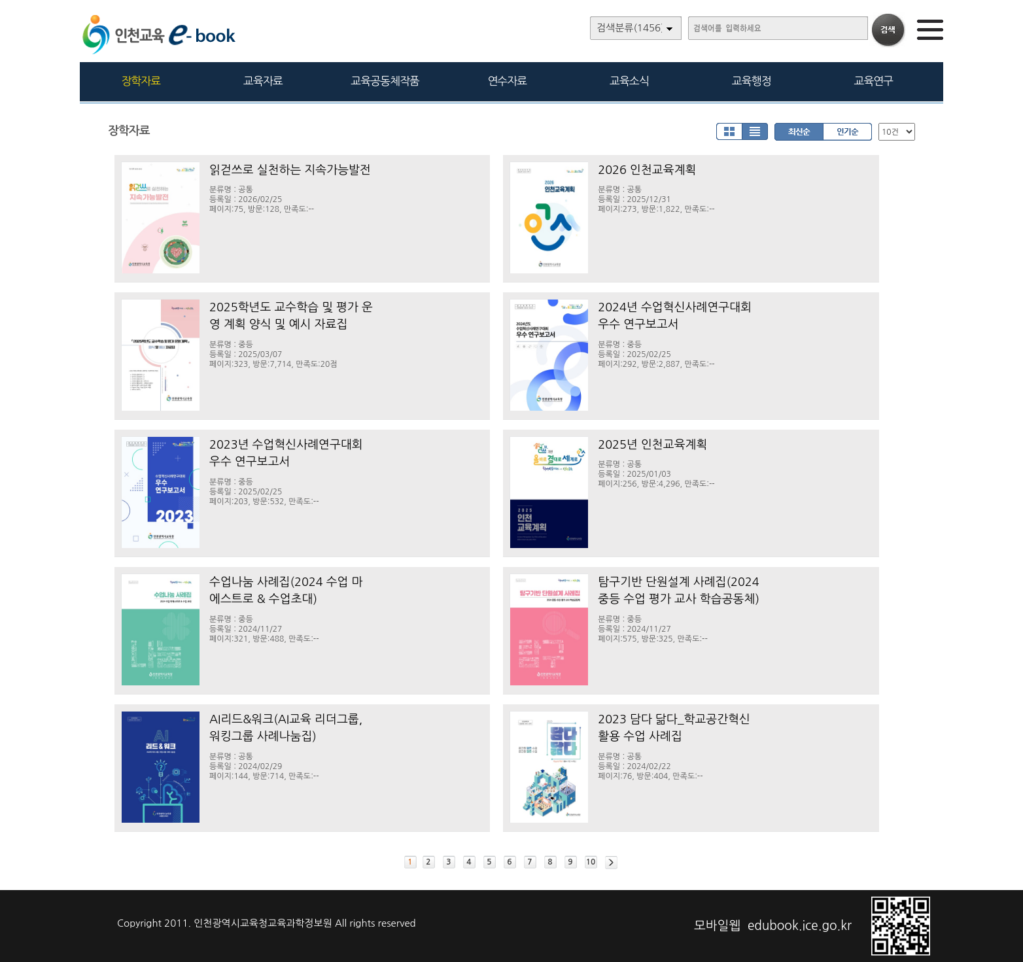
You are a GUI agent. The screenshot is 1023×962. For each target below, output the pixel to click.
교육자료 (263, 80)
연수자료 (507, 80)
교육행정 (751, 80)
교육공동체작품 (385, 80)
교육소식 (629, 80)
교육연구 (873, 80)
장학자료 (140, 80)
